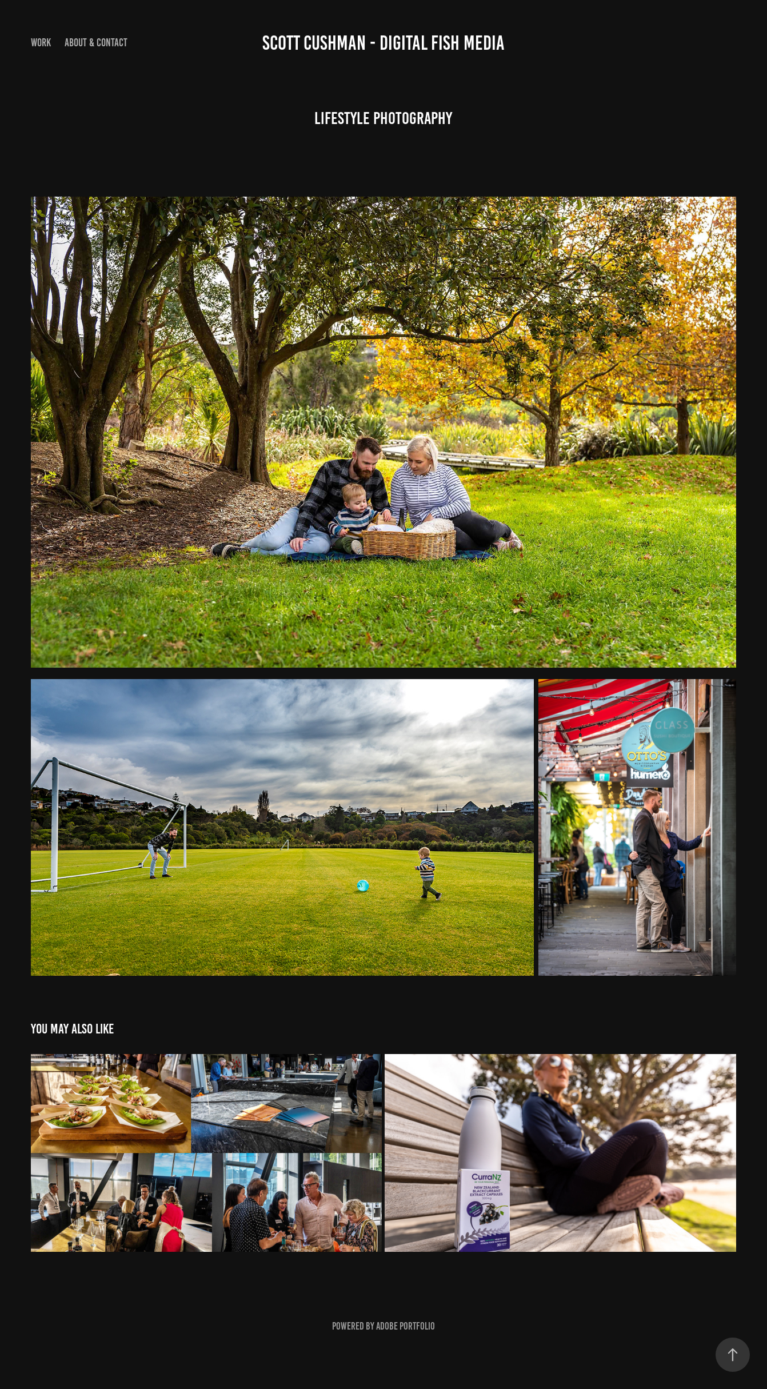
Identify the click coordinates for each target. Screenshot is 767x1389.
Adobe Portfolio (405, 1326)
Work (41, 43)
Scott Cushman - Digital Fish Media (383, 43)
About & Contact (96, 43)
